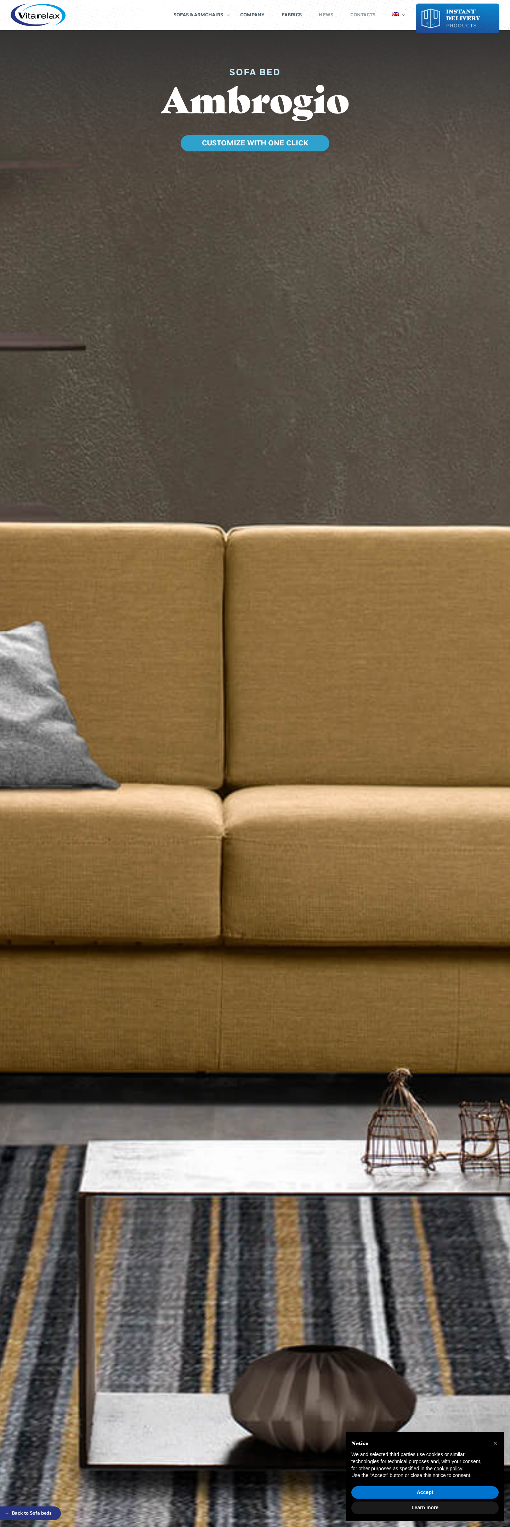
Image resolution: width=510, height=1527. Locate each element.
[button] (495, 1443)
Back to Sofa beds (28, 1513)
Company (252, 15)
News (326, 15)
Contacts (362, 15)
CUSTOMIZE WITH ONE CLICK (255, 143)
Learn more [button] (425, 1507)
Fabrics (292, 15)
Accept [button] (425, 1492)
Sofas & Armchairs (198, 15)
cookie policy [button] (448, 1468)
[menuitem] (395, 15)
